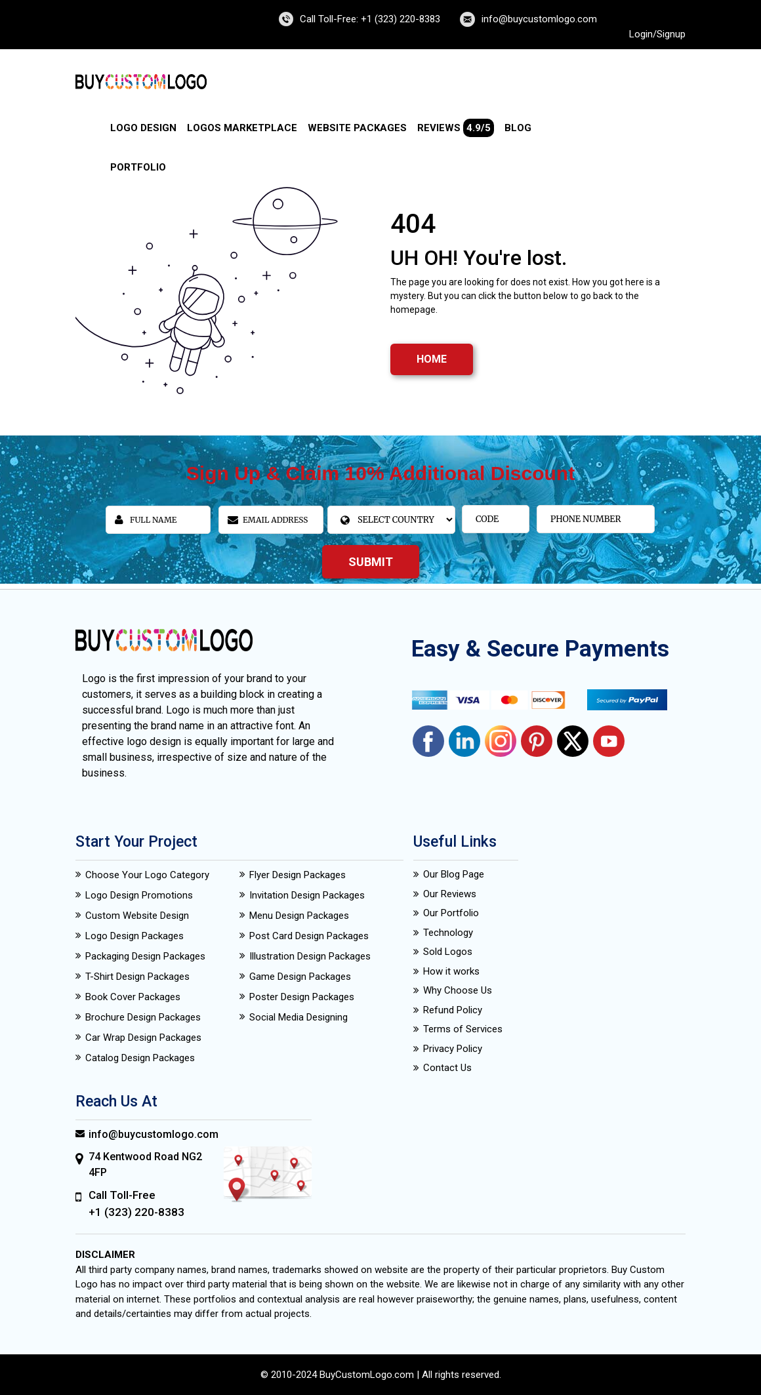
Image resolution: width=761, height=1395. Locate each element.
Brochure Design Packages (143, 1017)
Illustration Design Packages (310, 956)
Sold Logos (447, 952)
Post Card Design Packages (309, 936)
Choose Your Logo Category (147, 875)
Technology (448, 933)
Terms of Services (463, 1029)
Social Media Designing (298, 1017)
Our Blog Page (453, 874)
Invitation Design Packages (307, 895)
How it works (451, 971)
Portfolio (138, 167)
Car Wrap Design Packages (143, 1037)
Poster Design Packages (301, 997)
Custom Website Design (137, 915)
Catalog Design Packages (140, 1058)
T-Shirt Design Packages (137, 976)
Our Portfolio (451, 913)
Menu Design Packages (299, 915)
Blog (517, 128)
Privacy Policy (452, 1049)
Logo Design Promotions (139, 895)
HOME (432, 359)
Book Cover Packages (132, 997)
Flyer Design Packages (297, 875)
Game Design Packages (300, 976)
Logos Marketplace (242, 128)
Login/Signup (657, 34)
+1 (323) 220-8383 (136, 1212)
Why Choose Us (457, 990)
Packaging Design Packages (145, 956)
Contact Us (447, 1068)
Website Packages (357, 128)
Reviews (455, 128)
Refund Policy (452, 1010)
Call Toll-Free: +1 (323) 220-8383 (370, 19)
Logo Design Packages (134, 936)
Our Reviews (449, 894)
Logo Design (143, 128)
